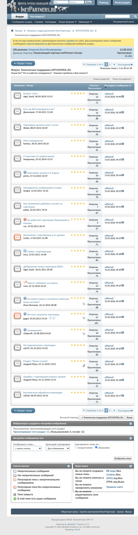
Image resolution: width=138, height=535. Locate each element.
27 (97, 317)
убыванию (102, 447)
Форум (20, 16)
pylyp (26, 209)
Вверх (129, 417)
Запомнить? (62, 7)
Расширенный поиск (123, 21)
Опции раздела (100, 79)
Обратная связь (69, 511)
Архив (120, 511)
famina (26, 143)
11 (97, 364)
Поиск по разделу (121, 79)
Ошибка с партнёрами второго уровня (44, 376)
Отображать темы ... (24, 444)
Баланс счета (30, 93)
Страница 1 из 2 (94, 64)
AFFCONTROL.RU (84, 30)
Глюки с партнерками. (39, 251)
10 (97, 144)
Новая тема (23, 63)
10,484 (128, 56)
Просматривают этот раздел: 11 (31, 431)
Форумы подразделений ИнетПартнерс (49, 30)
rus (25, 226)
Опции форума (66, 22)
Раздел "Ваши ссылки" (35, 360)
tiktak (26, 128)
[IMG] (109, 478)
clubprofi (27, 333)
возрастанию (83, 447)
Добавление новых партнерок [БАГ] (43, 266)
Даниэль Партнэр (22, 52)
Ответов (94, 85)
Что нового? (37, 16)
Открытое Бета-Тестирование (45, 49)
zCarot (77, 529)
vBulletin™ (72, 524)
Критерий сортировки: (58, 444)
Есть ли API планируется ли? (38, 109)
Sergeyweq (28, 159)
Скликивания (34, 330)
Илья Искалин (30, 305)
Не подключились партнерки (39, 345)
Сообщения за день (22, 22)
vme (25, 286)
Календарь (50, 22)
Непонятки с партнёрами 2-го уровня (43, 235)
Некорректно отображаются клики (42, 187)
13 (97, 96)
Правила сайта (114, 486)
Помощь (104, 2)
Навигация (83, 22)
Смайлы (111, 474)
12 (97, 112)
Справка (38, 22)
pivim (26, 176)
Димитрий (28, 112)
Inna (25, 254)
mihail (26, 395)
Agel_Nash (28, 96)
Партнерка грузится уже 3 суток (40, 124)
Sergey (26, 190)
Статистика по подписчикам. (39, 156)
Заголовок (19, 85)
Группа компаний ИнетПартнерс (97, 511)
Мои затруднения (33, 140)
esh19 (26, 348)
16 (97, 238)
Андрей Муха (30, 364)
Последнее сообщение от (117, 86)
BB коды (111, 470)
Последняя (125, 64)
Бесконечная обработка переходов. (43, 392)
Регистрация (122, 2)
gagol (26, 318)
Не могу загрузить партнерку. (43, 314)
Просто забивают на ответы (42, 282)
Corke (26, 238)
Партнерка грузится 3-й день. (43, 172)
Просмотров (94, 88)
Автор (30, 85)
